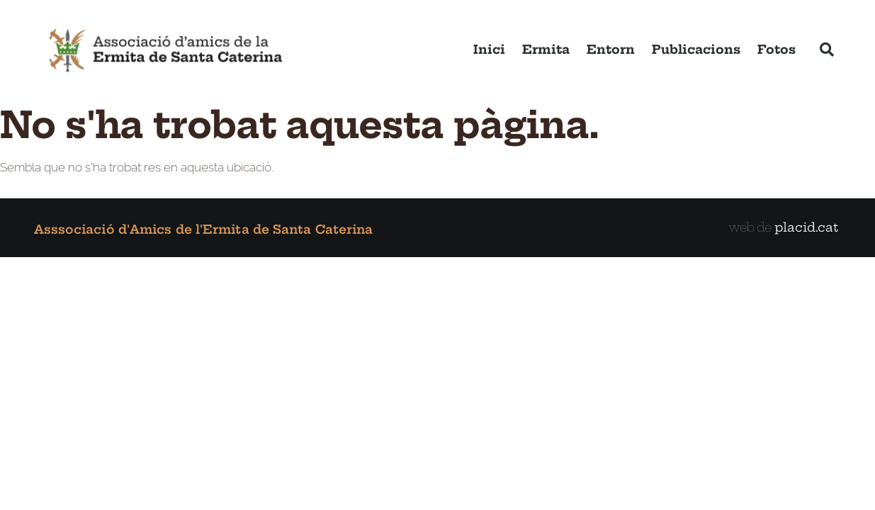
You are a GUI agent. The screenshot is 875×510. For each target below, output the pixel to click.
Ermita (546, 49)
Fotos (776, 49)
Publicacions (696, 49)
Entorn (611, 49)
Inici (489, 49)
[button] (827, 49)
